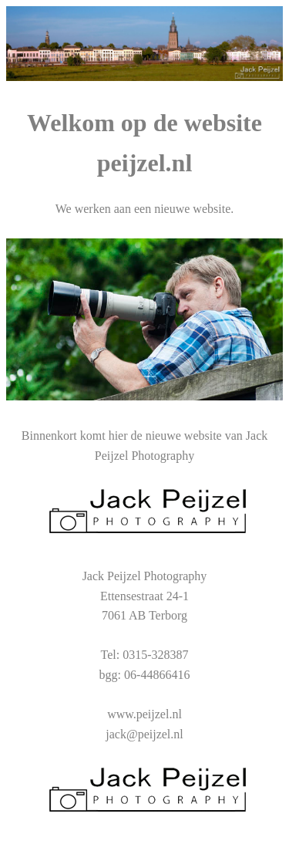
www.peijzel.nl (144, 714)
